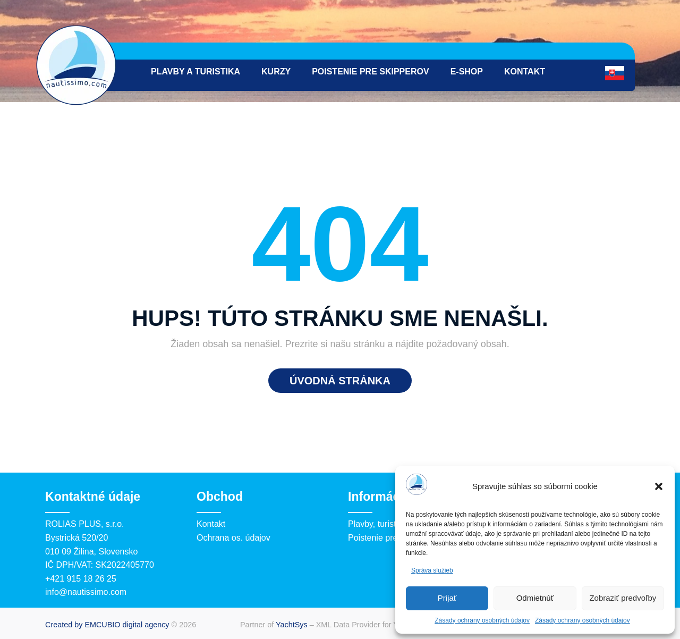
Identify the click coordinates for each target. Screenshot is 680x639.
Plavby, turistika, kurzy (390, 523)
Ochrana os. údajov (233, 537)
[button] (658, 486)
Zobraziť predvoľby (622, 597)
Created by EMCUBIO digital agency (107, 624)
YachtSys (292, 624)
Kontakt (524, 71)
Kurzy (276, 71)
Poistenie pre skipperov (370, 71)
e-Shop (466, 71)
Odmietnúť (535, 597)
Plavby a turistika (195, 71)
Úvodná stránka (340, 380)
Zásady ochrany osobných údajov (482, 620)
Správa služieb (432, 570)
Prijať (447, 597)
